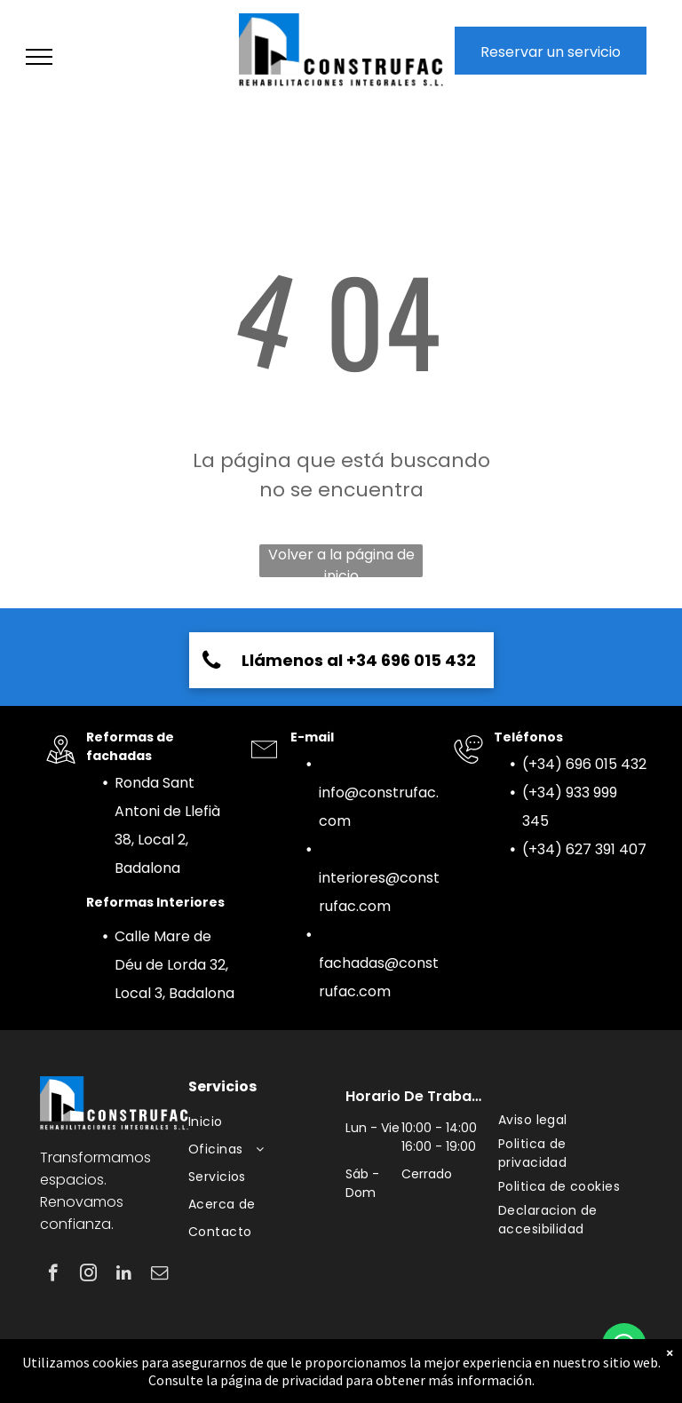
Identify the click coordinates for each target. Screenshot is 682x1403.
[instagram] (88, 1275)
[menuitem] (264, 1122)
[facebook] (53, 1275)
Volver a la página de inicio (341, 560)
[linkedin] (124, 1275)
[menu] (39, 57)
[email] (159, 1275)
